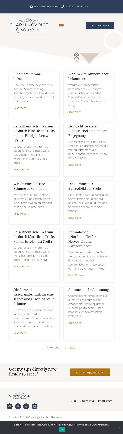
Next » (73, 347)
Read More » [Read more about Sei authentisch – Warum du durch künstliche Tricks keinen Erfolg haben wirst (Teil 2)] (21, 170)
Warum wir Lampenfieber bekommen (88, 77)
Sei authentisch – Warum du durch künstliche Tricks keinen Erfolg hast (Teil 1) (34, 237)
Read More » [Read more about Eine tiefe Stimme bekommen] (21, 108)
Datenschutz (87, 400)
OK (62, 429)
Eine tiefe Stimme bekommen (27, 77)
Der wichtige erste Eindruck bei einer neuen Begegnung (87, 131)
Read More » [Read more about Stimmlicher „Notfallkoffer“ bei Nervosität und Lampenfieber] (76, 276)
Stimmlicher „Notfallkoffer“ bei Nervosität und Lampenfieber (83, 239)
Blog (74, 400)
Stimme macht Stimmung (88, 290)
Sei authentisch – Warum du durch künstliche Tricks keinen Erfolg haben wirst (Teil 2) (34, 133)
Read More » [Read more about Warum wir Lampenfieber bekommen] (76, 112)
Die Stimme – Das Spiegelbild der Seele (84, 186)
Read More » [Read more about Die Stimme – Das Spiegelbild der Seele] (76, 218)
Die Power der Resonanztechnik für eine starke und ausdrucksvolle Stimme (33, 297)
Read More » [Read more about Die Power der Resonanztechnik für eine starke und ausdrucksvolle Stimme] (21, 333)
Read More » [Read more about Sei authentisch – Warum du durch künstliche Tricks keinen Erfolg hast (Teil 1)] (21, 267)
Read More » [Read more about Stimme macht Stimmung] (76, 323)
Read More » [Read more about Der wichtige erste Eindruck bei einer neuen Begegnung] (76, 165)
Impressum (105, 400)
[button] (61, 25)
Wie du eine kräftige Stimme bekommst (29, 186)
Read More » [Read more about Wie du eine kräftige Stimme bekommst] (21, 214)
